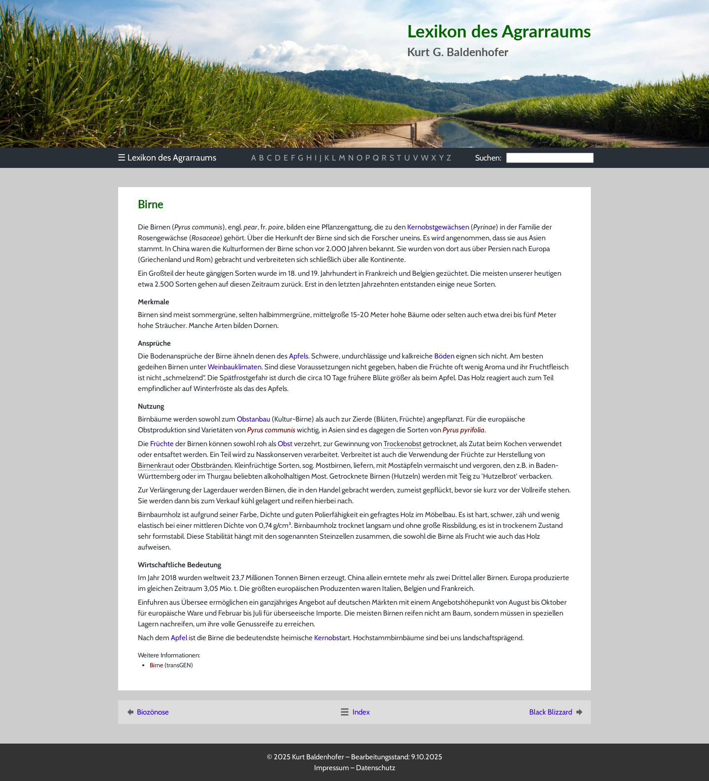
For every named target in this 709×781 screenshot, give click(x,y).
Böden (444, 356)
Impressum (331, 767)
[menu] (171, 157)
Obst (285, 443)
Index (354, 712)
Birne (156, 665)
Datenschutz (375, 767)
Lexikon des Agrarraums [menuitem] (167, 157)
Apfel (179, 637)
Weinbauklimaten (234, 366)
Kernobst (328, 637)
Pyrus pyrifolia (463, 429)
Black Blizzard (556, 712)
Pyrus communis (271, 429)
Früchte (162, 443)
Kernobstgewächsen (438, 227)
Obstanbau (253, 419)
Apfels (298, 356)
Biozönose (147, 712)
